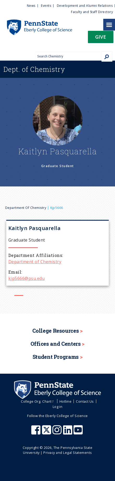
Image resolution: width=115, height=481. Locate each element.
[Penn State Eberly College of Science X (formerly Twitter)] (47, 432)
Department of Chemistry (25, 208)
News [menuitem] (31, 5)
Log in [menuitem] (58, 406)
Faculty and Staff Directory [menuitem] (92, 12)
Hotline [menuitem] (65, 401)
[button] (100, 38)
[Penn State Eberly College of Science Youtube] (79, 432)
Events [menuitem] (46, 5)
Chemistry (34, 69)
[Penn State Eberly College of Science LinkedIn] (68, 432)
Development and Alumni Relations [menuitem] (85, 5)
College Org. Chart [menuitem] (38, 401)
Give (100, 36)
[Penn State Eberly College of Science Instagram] (57, 432)
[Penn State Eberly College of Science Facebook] (36, 432)
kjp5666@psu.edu (26, 278)
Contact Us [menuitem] (85, 401)
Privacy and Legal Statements (67, 452)
